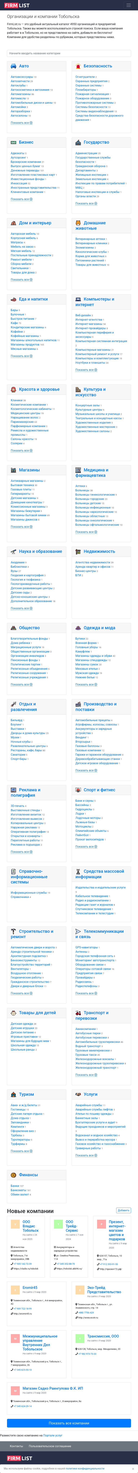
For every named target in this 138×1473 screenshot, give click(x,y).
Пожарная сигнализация (92, 94)
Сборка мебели (21, 264)
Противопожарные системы (94, 102)
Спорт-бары (19, 759)
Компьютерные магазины (93, 349)
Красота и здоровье (39, 389)
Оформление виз (22, 1131)
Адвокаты (17, 153)
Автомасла (18, 98)
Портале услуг (52, 1435)
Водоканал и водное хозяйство (96, 1135)
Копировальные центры (27, 823)
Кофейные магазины (25, 336)
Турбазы (16, 1135)
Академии (17, 562)
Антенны (81, 951)
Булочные (17, 314)
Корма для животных (89, 256)
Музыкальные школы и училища (97, 414)
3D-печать (17, 806)
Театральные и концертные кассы (98, 418)
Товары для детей (37, 1012)
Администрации (86, 153)
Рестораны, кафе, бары (26, 750)
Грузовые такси (85, 1054)
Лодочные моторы (88, 818)
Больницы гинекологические (95, 494)
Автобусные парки (88, 1033)
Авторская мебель (23, 233)
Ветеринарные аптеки (90, 239)
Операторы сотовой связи (93, 969)
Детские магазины (23, 498)
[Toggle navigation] (129, 5)
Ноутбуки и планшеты (90, 362)
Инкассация (19, 183)
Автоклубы (18, 85)
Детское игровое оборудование (96, 763)
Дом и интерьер (35, 222)
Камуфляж (82, 651)
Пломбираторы (85, 89)
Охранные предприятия (91, 81)
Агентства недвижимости (92, 562)
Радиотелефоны (86, 986)
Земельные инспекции (90, 179)
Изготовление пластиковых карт (33, 174)
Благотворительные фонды (29, 638)
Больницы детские (88, 503)
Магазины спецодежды (91, 660)
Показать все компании (69, 1423)
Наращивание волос (24, 417)
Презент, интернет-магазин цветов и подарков (117, 1230)
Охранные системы (88, 85)
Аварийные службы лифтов (94, 1109)
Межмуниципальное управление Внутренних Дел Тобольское (40, 1342)
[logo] (19, 5)
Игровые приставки (24, 1036)
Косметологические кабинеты (31, 409)
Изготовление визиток (26, 814)
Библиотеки (19, 566)
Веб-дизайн (83, 315)
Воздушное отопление (26, 973)
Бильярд (16, 720)
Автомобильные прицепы (92, 720)
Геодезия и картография (27, 575)
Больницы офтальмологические (97, 524)
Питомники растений (89, 260)
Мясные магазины (23, 349)
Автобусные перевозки (91, 1037)
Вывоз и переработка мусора (95, 1139)
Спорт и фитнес (99, 789)
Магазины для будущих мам (30, 1041)
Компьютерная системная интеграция (101, 341)
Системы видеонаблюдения (94, 111)
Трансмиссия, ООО (103, 1336)
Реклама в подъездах (25, 844)
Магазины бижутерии (25, 511)
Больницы (82, 490)
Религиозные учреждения (28, 677)
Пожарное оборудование (92, 98)
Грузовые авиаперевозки (92, 1050)
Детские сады (20, 592)
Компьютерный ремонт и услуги (97, 354)
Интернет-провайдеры (90, 328)
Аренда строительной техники (31, 951)
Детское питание (22, 1032)
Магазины (29, 469)
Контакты (16, 1446)
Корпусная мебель (23, 238)
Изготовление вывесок (26, 819)
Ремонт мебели (21, 259)
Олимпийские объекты (91, 831)
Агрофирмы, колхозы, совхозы (96, 724)
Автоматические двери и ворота (33, 947)
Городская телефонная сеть (94, 956)
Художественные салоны (92, 431)
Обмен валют (20, 1194)
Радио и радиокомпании (92, 900)
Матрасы (17, 242)
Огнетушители (85, 77)
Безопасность (98, 65)
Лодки (79, 813)
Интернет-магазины (88, 324)
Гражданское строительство (30, 981)
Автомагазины (21, 94)
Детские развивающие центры (32, 588)
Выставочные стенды (25, 810)
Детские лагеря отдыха (26, 1113)
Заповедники (20, 1122)
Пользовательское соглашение (50, 1446)
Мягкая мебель (21, 251)
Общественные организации (30, 651)
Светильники (20, 268)
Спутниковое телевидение (93, 909)
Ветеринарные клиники (91, 243)
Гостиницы (18, 1109)
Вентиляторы (20, 969)
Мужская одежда (87, 673)
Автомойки (18, 107)
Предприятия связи (88, 973)
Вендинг (81, 737)
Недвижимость (99, 551)
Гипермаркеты (21, 493)
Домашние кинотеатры (26, 502)
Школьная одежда (23, 1045)
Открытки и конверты (25, 836)
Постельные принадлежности (31, 255)
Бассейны (82, 805)
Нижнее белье (85, 677)
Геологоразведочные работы (30, 584)
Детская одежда (22, 1023)
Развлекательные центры (28, 746)
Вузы (14, 571)
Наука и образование (40, 551)
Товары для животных (90, 264)
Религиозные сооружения (28, 673)
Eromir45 (30, 1287)
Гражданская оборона (90, 166)
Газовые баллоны (87, 746)
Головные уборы (86, 647)
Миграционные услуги (26, 647)
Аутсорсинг (18, 157)
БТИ (78, 575)
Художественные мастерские (95, 427)
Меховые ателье (86, 668)
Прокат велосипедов (89, 839)
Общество (29, 627)
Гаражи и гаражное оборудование (98, 754)
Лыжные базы (85, 822)
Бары (14, 310)
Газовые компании (88, 750)
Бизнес (26, 142)
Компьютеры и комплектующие (97, 358)
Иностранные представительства (33, 187)
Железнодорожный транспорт (95, 1067)
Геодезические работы (26, 977)
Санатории (18, 754)
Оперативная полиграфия (28, 831)
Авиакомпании (85, 1029)
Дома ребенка (20, 643)
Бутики (80, 638)
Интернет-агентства (88, 319)
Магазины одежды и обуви (93, 656)
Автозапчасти (20, 81)
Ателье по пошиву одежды (93, 1113)
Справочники (20, 897)
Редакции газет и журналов (94, 904)
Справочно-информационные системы (29, 876)
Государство (96, 142)
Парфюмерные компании (28, 426)
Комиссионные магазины (28, 506)
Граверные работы (88, 1148)
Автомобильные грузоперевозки (97, 1042)
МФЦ (78, 187)
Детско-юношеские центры (29, 597)
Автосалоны (19, 115)
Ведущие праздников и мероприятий (100, 1126)
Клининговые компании (27, 192)
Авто (24, 65)
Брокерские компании (26, 162)
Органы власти (85, 196)
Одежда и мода (99, 627)
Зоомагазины (84, 247)
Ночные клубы (21, 741)
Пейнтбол (82, 835)
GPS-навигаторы (86, 947)
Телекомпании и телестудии (94, 913)
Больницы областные (90, 516)
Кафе (14, 323)
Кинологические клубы (91, 252)
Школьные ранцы (23, 1049)
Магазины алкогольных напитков (34, 340)
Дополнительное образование (31, 601)
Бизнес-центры (85, 571)
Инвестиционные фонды (27, 179)
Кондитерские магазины (27, 327)
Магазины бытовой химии (28, 515)
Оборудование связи (89, 964)
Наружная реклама (24, 827)
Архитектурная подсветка (28, 956)
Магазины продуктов (25, 344)
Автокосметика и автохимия (30, 89)
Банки (15, 1186)
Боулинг (16, 724)
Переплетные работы (25, 840)
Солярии (16, 443)
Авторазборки (20, 111)
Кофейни (17, 331)
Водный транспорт (88, 1046)
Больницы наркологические (94, 512)
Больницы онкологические (93, 520)
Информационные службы (29, 892)
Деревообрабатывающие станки (97, 759)
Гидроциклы (83, 809)
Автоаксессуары (22, 77)
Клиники (16, 400)
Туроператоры (20, 1139)
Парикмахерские (22, 422)
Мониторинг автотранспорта (94, 960)
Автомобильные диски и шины (32, 102)
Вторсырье (82, 741)
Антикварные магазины (27, 481)
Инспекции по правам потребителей (100, 183)
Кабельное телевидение (91, 896)
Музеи (15, 737)
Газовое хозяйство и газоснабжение (100, 1144)
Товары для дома (22, 272)
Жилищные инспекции (90, 174)
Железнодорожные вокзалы (94, 1059)
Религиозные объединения (29, 668)
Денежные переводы (25, 170)
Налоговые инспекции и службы (97, 192)
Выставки (17, 728)
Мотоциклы (83, 826)
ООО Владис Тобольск (31, 1226)
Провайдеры (84, 977)
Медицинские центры (25, 413)
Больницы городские (89, 499)
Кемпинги (17, 1126)
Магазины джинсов (24, 519)
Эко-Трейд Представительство (104, 1289)
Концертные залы (87, 405)
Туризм (26, 1094)
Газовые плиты (21, 489)
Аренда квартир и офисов (92, 566)
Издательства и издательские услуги (100, 887)
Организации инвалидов (27, 656)
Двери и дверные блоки (27, 986)
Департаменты (85, 170)
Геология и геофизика (25, 579)
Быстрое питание (22, 318)
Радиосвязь (83, 981)
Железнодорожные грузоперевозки (99, 1063)
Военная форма (86, 643)
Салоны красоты (22, 439)
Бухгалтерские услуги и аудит (95, 1122)
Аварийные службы (88, 1105)
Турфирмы (18, 1144)
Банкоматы (18, 1190)
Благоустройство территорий (30, 964)
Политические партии (25, 664)
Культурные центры (88, 409)
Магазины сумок (86, 664)
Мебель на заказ (22, 246)
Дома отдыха (20, 1118)
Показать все (22, 122)
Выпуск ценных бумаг (25, 166)
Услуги (90, 1094)
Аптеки (80, 486)
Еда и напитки (33, 299)
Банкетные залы (86, 1118)
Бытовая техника (22, 485)
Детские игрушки (22, 1028)
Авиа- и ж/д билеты (24, 1105)
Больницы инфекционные (93, 507)
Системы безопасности (91, 107)
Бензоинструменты (24, 960)
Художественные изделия (93, 422)
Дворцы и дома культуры (28, 733)
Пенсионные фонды (24, 660)
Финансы (28, 1174)
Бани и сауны (84, 800)
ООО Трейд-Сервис (72, 1226)
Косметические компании (28, 404)
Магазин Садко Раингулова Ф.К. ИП (53, 1388)
